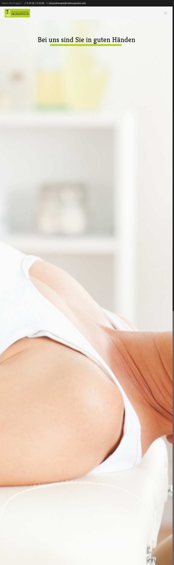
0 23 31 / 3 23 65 (35, 3)
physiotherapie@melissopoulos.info (67, 3)
